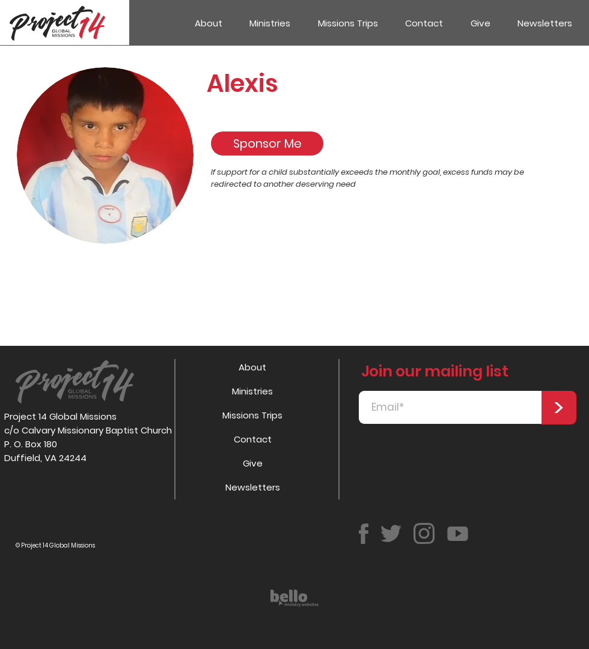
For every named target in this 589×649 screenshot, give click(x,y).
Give (253, 463)
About (252, 367)
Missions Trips (252, 415)
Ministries (252, 391)
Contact (253, 439)
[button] (270, 23)
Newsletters (252, 487)
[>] (558, 407)
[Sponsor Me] (267, 143)
